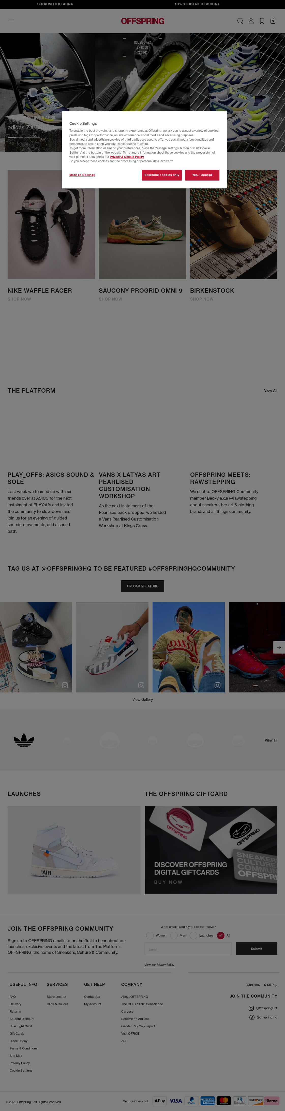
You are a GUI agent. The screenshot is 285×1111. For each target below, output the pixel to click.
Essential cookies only (162, 175)
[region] (144, 149)
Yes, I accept (202, 175)
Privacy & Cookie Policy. (127, 157)
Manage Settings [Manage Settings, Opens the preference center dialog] (82, 175)
